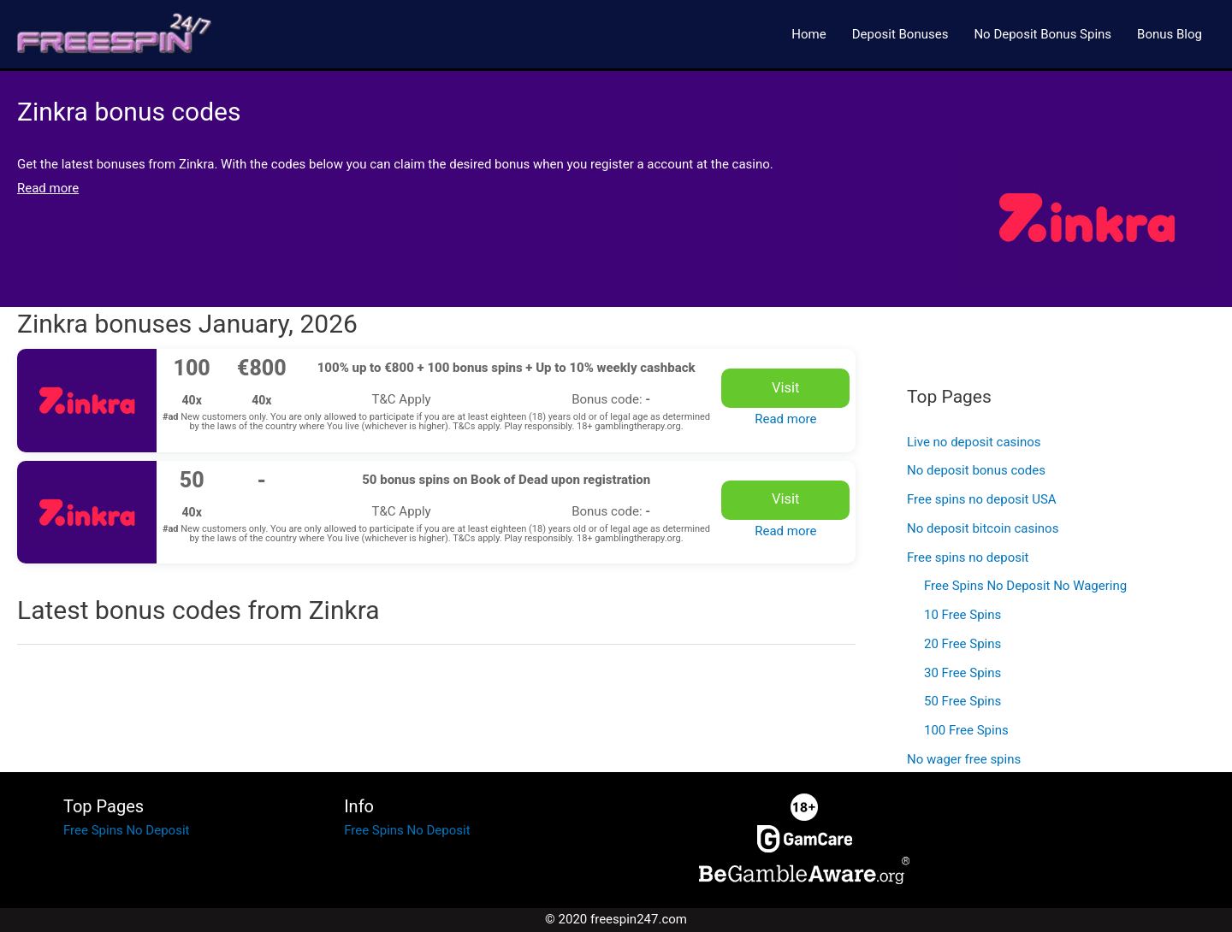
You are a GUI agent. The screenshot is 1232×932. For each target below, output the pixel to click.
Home (808, 34)
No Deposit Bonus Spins (1042, 34)
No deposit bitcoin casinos (982, 528)
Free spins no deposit (967, 557)
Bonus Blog (1169, 34)
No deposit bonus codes (976, 470)
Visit (785, 388)
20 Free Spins (962, 644)
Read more (785, 419)
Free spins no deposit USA (982, 499)
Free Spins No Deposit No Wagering (1025, 585)
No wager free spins (964, 759)
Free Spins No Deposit (126, 830)
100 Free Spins (966, 730)
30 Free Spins (962, 673)
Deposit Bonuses (900, 34)
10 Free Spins (962, 614)
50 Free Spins (962, 701)
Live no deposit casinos (974, 442)
